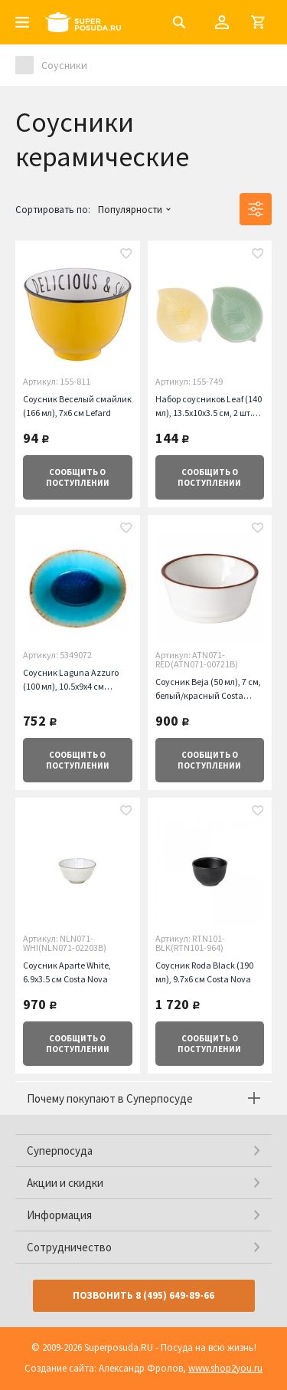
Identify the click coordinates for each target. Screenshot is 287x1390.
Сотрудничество (69, 1247)
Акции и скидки (65, 1182)
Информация (59, 1215)
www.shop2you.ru (225, 1368)
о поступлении (77, 477)
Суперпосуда (60, 1150)
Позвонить (143, 1295)
